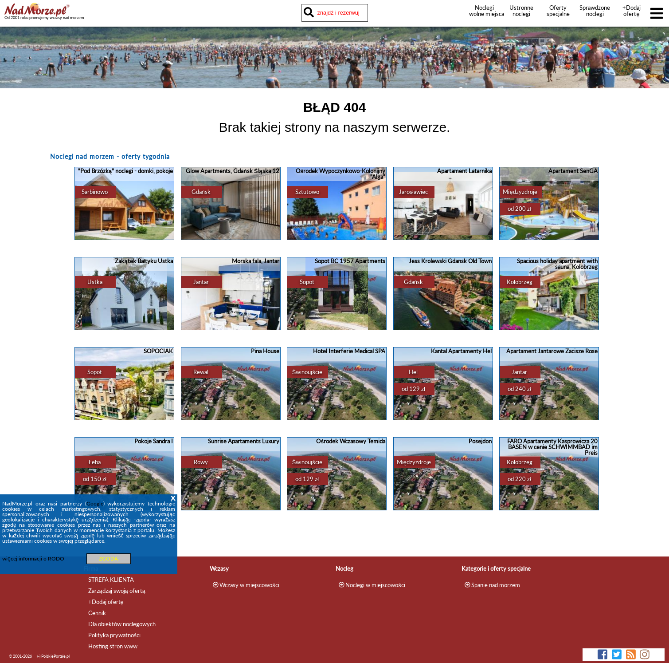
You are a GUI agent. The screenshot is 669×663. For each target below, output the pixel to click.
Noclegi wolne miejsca (484, 10)
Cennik (97, 612)
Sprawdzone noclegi (594, 10)
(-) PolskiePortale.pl (53, 656)
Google (94, 503)
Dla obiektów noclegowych (122, 623)
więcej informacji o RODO (33, 558)
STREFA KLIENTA (111, 579)
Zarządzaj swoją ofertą (116, 590)
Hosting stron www (112, 646)
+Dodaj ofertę (631, 10)
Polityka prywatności (114, 635)
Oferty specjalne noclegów (558, 13)
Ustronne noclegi (521, 10)
